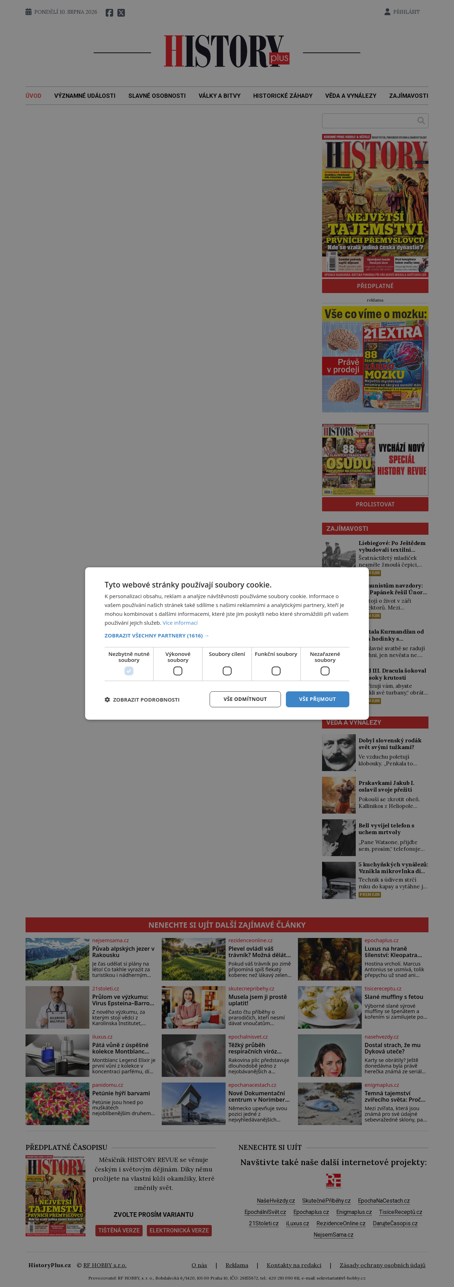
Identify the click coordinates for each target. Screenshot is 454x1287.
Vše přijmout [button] (317, 699)
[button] (227, 635)
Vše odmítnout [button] (245, 699)
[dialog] (227, 643)
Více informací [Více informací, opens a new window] (180, 622)
